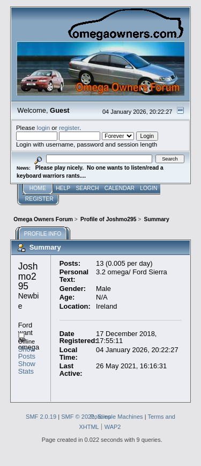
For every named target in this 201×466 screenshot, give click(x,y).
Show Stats (26, 367)
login (43, 127)
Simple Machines (120, 416)
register (69, 127)
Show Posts (26, 353)
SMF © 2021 (77, 416)
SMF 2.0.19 (41, 416)
